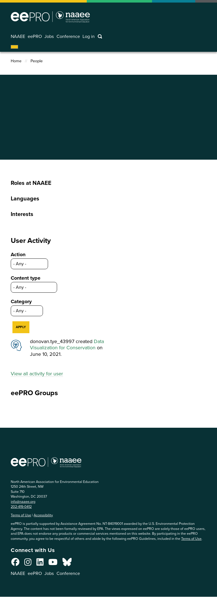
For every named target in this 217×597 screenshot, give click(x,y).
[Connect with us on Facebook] (15, 563)
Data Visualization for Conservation (67, 345)
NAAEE (18, 36)
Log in (89, 36)
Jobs (49, 36)
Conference (68, 36)
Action (18, 254)
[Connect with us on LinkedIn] (40, 563)
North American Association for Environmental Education (50, 17)
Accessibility (43, 515)
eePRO (35, 36)
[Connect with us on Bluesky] (66, 563)
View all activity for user (37, 373)
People (37, 61)
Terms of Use (21, 515)
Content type (25, 278)
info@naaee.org (23, 501)
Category (21, 301)
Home (16, 61)
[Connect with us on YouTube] (52, 563)
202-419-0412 (21, 506)
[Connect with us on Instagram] (27, 563)
